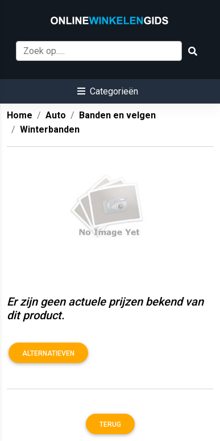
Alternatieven (48, 353)
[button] (107, 91)
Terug (110, 424)
